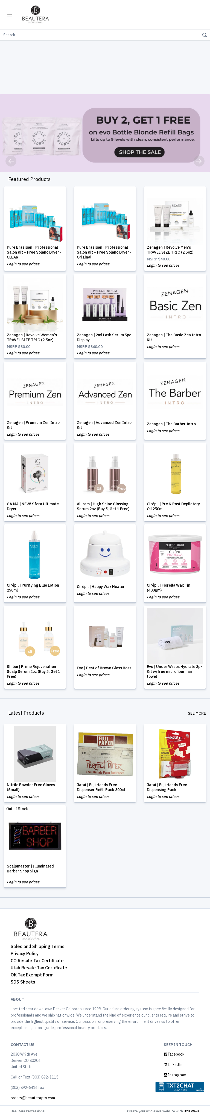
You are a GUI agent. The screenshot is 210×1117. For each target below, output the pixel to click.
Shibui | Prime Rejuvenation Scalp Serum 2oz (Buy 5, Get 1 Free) (33, 671)
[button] (10, 161)
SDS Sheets (23, 982)
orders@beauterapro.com (33, 1097)
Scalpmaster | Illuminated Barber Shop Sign (30, 869)
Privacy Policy (25, 953)
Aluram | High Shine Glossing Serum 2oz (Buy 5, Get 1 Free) (103, 506)
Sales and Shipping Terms (38, 946)
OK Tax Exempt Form (32, 975)
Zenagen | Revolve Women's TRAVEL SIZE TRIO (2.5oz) (32, 337)
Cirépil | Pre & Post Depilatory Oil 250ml (173, 506)
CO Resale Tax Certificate (37, 960)
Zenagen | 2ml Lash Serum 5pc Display (104, 337)
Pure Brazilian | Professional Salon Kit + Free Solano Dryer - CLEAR (34, 252)
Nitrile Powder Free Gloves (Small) (31, 787)
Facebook (174, 1054)
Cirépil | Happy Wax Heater (101, 586)
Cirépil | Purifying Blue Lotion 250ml (33, 588)
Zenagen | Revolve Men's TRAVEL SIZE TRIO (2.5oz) (170, 250)
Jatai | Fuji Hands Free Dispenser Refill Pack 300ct (101, 787)
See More (197, 713)
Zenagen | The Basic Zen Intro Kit (174, 337)
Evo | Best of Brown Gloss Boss (104, 668)
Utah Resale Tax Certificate (39, 967)
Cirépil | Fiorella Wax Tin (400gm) (168, 588)
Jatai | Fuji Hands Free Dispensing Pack (167, 787)
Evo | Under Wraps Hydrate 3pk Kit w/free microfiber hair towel (175, 671)
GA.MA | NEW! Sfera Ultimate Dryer (33, 506)
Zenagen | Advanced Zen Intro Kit (104, 425)
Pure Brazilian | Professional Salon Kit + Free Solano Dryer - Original (104, 252)
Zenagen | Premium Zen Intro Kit (33, 425)
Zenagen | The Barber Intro (171, 423)
